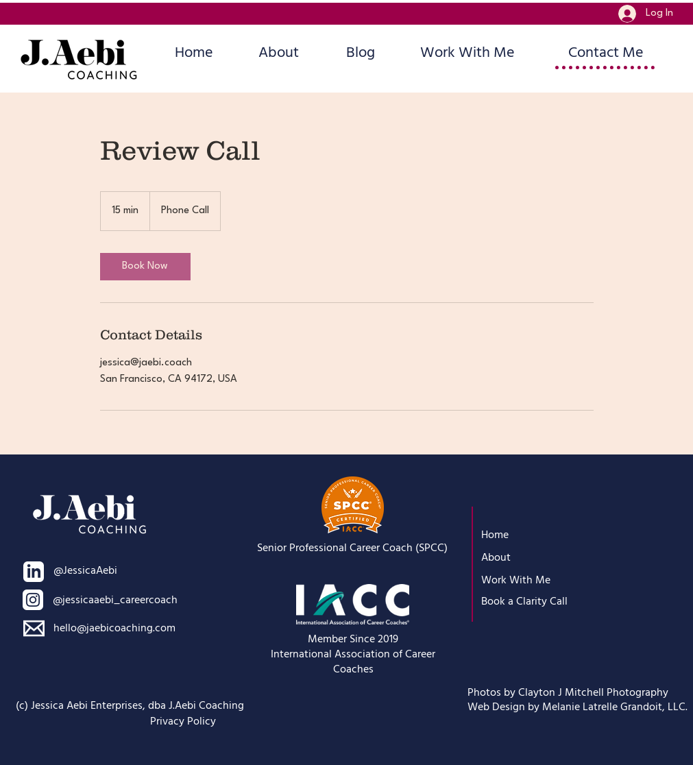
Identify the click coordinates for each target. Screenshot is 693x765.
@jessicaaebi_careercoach (115, 599)
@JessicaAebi (85, 570)
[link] (145, 266)
